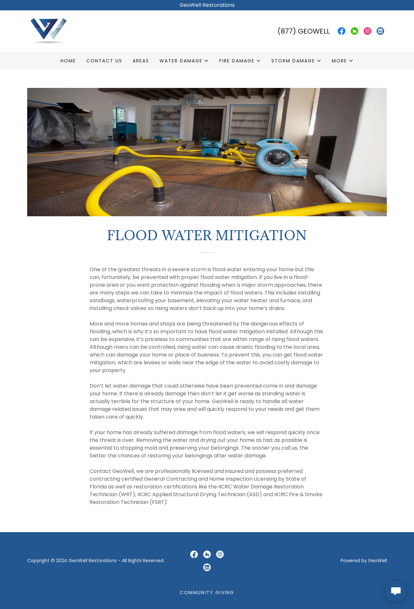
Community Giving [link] (207, 592)
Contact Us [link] (104, 61)
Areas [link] (141, 61)
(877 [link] (285, 31)
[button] (184, 61)
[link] (48, 30)
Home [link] (68, 61)
